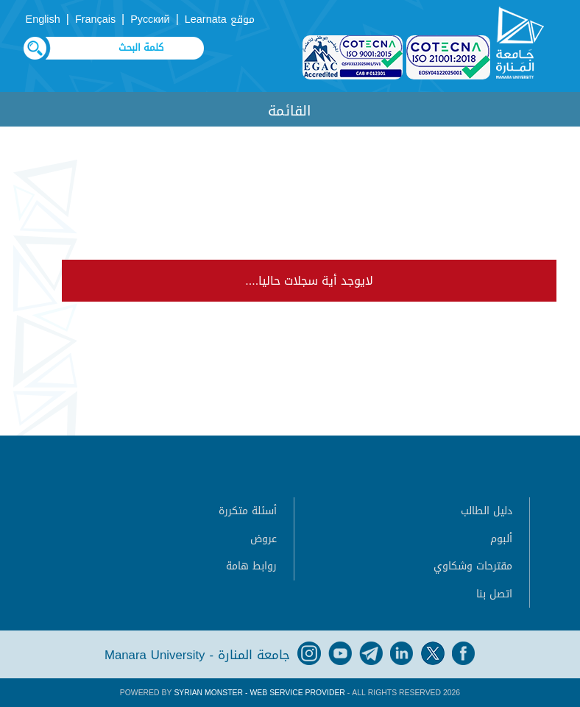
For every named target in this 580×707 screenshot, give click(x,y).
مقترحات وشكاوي (473, 566)
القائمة (289, 110)
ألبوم (501, 539)
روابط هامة (251, 566)
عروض (263, 539)
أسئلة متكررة (248, 511)
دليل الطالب (486, 511)
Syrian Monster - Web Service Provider (259, 693)
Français (95, 19)
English (43, 19)
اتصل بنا (494, 594)
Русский (149, 19)
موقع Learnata (220, 19)
